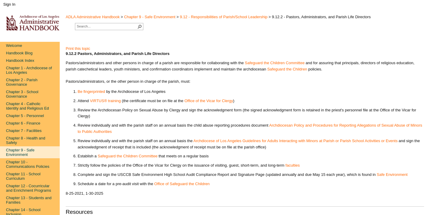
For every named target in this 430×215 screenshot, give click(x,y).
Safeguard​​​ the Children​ (287, 69)
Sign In (9, 4)
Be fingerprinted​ (91, 91)
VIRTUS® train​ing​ (105, 101)
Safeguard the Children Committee (127, 156)
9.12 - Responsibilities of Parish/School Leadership (223, 17)
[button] (139, 26)
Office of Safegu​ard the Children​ (182, 184)
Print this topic (78, 48)
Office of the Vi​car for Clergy (209, 101)
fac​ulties (292, 165)
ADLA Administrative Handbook (93, 17)
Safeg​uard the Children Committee (275, 63)
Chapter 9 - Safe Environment (149, 17)
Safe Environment (392, 174)
